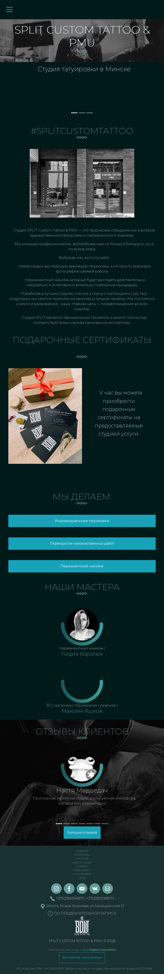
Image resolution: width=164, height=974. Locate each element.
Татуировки (82, 874)
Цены (82, 877)
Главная (82, 850)
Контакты (82, 854)
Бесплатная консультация (82, 957)
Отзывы (82, 866)
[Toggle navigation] (9, 9)
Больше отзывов (82, 832)
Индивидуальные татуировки (82, 521)
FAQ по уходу (82, 862)
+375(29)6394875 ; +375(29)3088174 (82, 898)
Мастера (82, 858)
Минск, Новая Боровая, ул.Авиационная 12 (82, 906)
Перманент (82, 870)
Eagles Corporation (102, 949)
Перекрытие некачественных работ (82, 543)
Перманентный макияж (82, 566)
